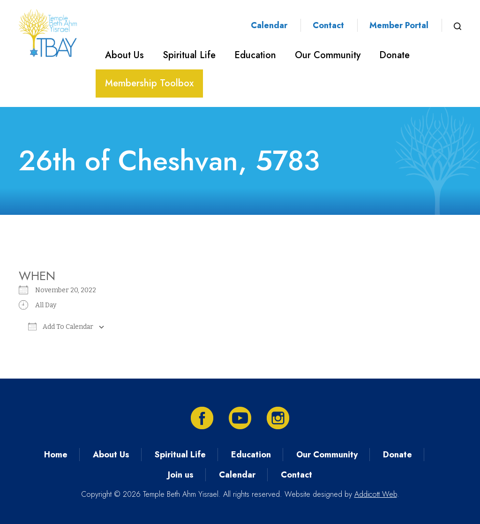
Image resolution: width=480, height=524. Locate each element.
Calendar (269, 25)
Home (56, 454)
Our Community (327, 55)
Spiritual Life (189, 55)
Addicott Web (375, 494)
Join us (181, 475)
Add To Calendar (60, 326)
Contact (328, 25)
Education (255, 55)
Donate (394, 55)
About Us (124, 55)
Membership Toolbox (149, 83)
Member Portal (398, 25)
